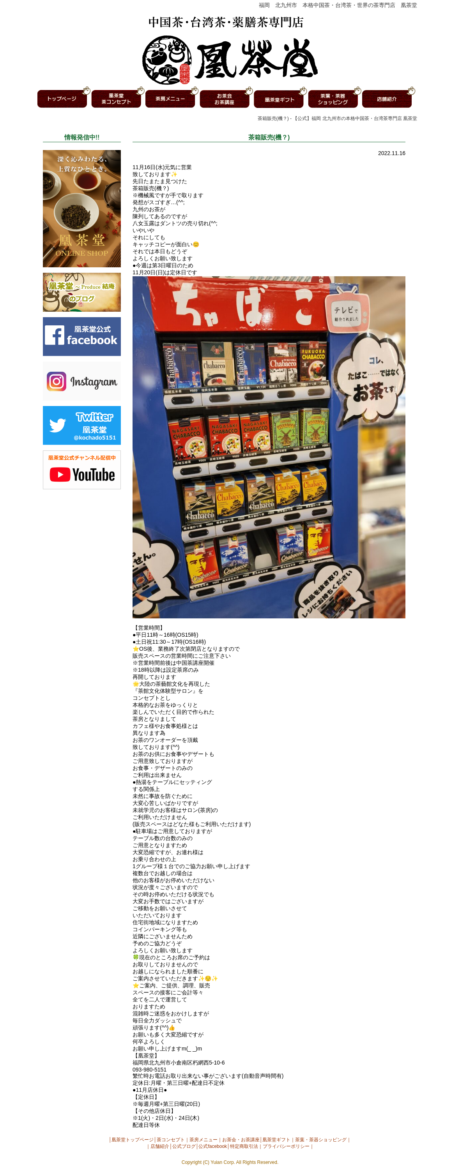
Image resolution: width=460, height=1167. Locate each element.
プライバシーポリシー (286, 1146)
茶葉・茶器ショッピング (321, 1139)
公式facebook (212, 1146)
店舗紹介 (159, 1146)
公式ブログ (184, 1146)
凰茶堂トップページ (132, 1139)
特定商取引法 (244, 1146)
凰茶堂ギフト (276, 1139)
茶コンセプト (171, 1139)
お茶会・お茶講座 (241, 1139)
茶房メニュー (203, 1139)
